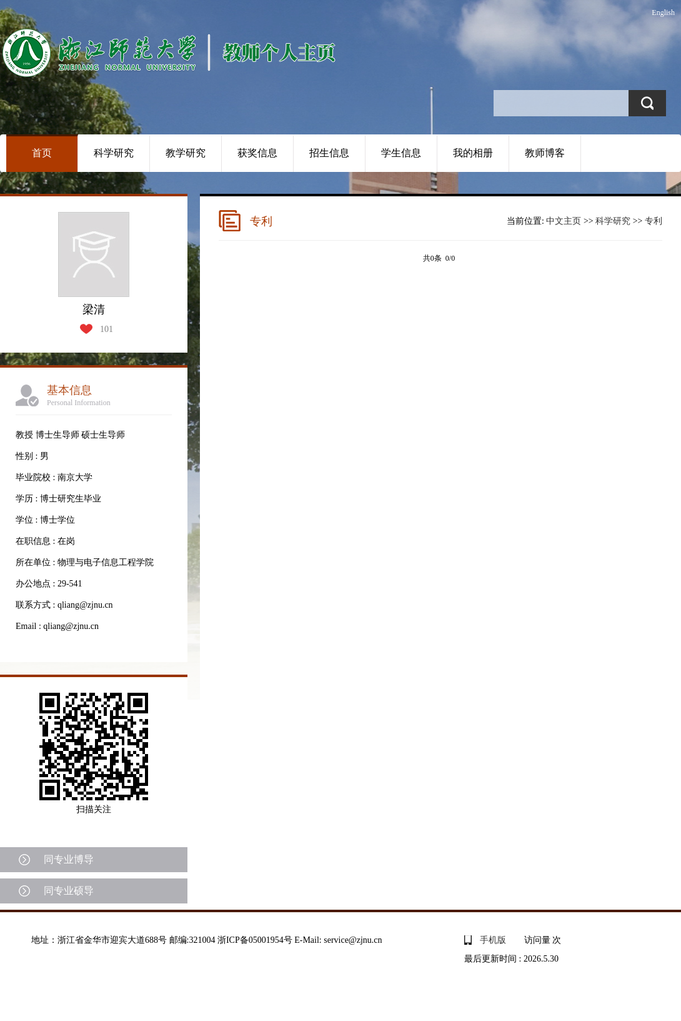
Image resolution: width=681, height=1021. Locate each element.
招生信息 (329, 153)
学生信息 (401, 153)
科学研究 (114, 153)
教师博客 (545, 153)
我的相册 (473, 153)
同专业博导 (69, 859)
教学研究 (186, 153)
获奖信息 (257, 153)
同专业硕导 (69, 890)
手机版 (493, 940)
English (663, 12)
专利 (653, 221)
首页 (42, 153)
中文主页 (563, 221)
